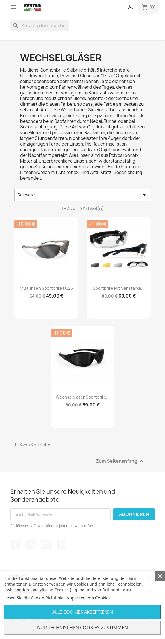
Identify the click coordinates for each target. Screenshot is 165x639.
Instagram (61, 544)
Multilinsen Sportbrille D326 (46, 288)
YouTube (46, 544)
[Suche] (39, 25)
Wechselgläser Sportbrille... (83, 397)
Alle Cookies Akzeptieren (82, 612)
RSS (30, 544)
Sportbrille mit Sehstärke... (119, 288)
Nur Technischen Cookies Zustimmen (82, 628)
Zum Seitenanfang (120, 461)
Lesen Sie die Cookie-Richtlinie (33, 598)
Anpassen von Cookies (88, 598)
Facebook (15, 544)
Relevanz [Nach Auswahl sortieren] (83, 195)
